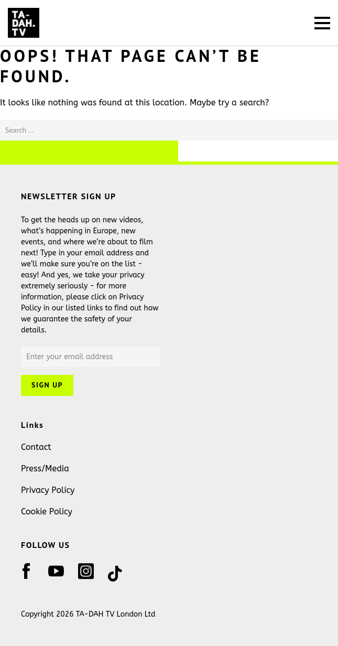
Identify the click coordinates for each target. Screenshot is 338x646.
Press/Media (45, 468)
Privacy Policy (47, 490)
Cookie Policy (46, 511)
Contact (36, 447)
